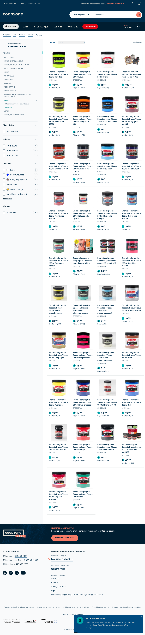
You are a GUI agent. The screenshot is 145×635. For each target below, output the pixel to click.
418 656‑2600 (21, 556)
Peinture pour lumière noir (16, 65)
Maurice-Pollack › (62, 559)
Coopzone (7, 35)
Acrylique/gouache (13, 68)
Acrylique (9, 57)
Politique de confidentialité (48, 607)
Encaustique (10, 91)
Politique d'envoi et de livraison (76, 607)
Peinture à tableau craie (15, 115)
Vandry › (55, 578)
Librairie (57, 26)
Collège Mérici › (58, 586)
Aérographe (9, 87)
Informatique (41, 26)
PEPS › (54, 582)
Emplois (22, 4)
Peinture (22, 35)
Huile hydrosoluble (13, 61)
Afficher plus (7, 199)
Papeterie (73, 26)
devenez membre (115, 3)
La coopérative (10, 4)
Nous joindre (34, 4)
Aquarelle (9, 76)
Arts (25, 26)
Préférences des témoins (126, 607)
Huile (6, 72)
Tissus (30, 35)
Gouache (8, 79)
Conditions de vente (100, 607)
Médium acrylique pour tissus (17, 104)
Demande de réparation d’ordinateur (19, 607)
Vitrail (7, 111)
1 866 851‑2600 (31, 560)
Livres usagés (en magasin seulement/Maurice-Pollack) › (77, 594)
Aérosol (8, 83)
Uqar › (54, 590)
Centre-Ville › (59, 569)
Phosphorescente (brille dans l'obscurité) (18, 95)
